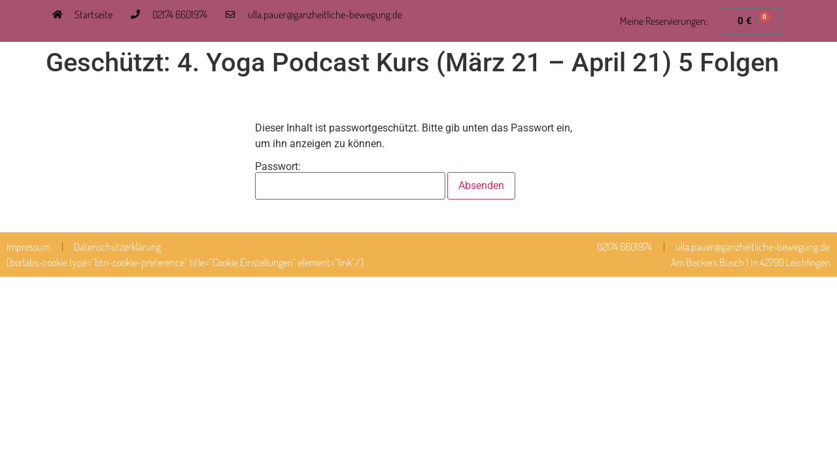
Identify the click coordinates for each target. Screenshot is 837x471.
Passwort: (350, 181)
